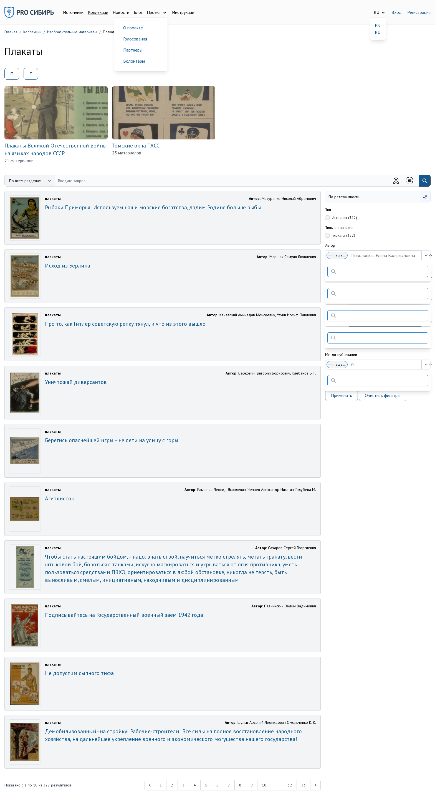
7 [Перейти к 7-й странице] (229, 785)
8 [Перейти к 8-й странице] (240, 785)
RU (377, 32)
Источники (73, 12)
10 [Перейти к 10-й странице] (264, 785)
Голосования (135, 39)
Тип (328, 209)
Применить (341, 395)
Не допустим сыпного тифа (79, 673)
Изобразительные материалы (72, 31)
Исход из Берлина (67, 265)
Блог (138, 12)
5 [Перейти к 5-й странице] (206, 785)
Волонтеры (134, 61)
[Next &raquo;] (315, 785)
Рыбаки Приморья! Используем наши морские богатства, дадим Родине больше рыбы (153, 207)
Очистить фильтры (382, 395)
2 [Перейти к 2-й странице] (172, 785)
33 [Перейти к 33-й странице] (303, 785)
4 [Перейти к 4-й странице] (195, 785)
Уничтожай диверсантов (76, 382)
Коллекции (98, 12)
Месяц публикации (341, 354)
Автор (330, 245)
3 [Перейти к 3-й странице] (183, 785)
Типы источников (339, 227)
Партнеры (132, 50)
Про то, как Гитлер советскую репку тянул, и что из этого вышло (125, 323)
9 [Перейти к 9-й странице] (252, 785)
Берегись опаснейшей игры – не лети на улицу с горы (111, 440)
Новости (121, 12)
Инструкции (183, 12)
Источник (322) (344, 217)
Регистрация (419, 12)
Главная (10, 31)
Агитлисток (59, 498)
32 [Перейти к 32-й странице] (290, 785)
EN (377, 25)
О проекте (133, 27)
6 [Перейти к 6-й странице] (217, 785)
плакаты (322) (343, 235)
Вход (396, 12)
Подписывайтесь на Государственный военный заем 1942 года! (125, 614)
